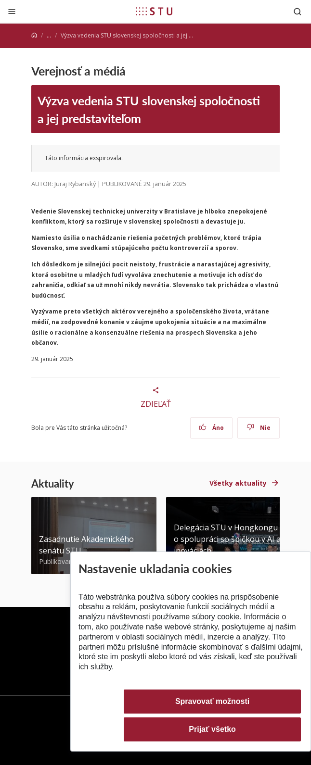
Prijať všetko (212, 729)
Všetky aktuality (238, 483)
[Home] (34, 35)
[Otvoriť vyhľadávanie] (297, 11)
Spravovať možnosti (212, 701)
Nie (258, 428)
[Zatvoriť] (12, 11)
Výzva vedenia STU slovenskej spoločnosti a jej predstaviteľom (149, 109)
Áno (211, 428)
